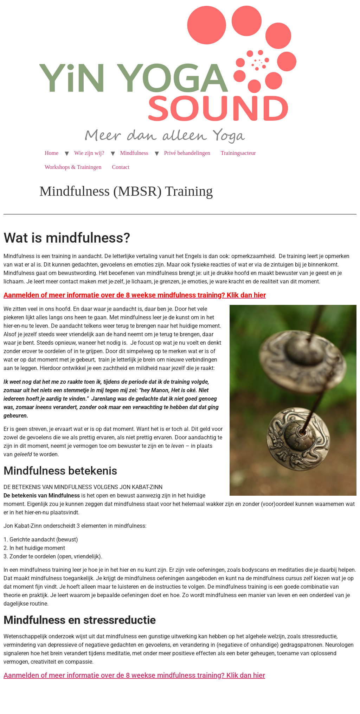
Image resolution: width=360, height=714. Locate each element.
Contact (120, 167)
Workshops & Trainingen (73, 167)
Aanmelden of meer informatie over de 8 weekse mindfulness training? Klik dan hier (134, 675)
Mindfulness (134, 153)
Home (51, 153)
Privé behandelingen (187, 153)
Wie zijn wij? (89, 153)
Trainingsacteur (238, 153)
